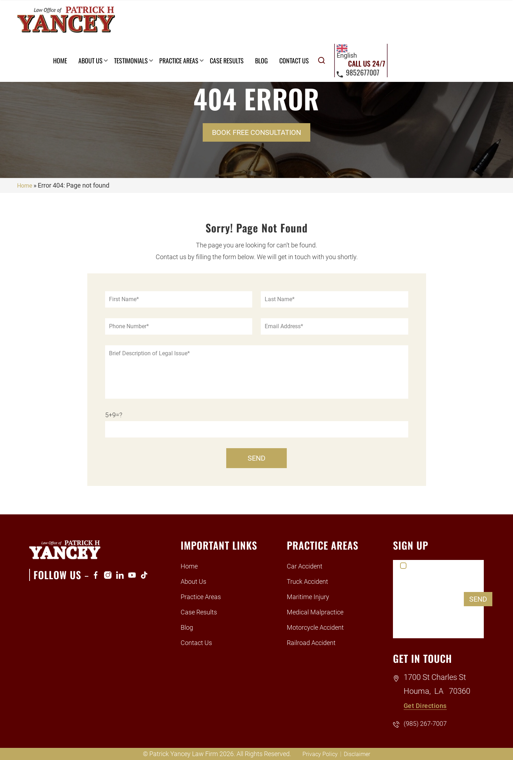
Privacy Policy (318, 754)
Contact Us (399, 21)
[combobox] (453, 12)
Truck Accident (312, 581)
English (453, 12)
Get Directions (430, 705)
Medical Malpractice (321, 611)
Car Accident (308, 565)
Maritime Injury (312, 596)
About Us (195, 21)
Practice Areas (283, 21)
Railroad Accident (316, 642)
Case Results (331, 21)
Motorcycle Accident (321, 627)
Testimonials (236, 21)
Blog (366, 21)
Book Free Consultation (256, 132)
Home (165, 21)
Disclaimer (359, 754)
